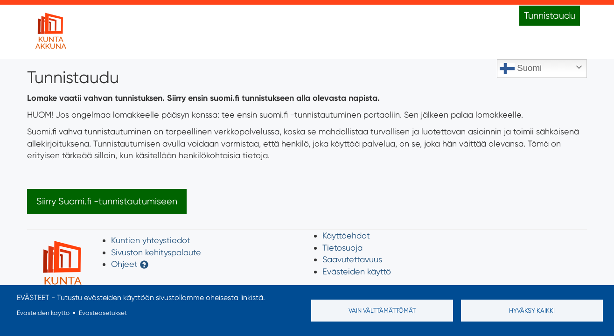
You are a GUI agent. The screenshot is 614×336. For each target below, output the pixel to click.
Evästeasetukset (103, 312)
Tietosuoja (342, 247)
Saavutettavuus (352, 259)
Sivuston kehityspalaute (156, 252)
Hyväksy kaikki (532, 310)
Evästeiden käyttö (356, 271)
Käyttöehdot (346, 235)
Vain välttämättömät (382, 310)
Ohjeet (124, 264)
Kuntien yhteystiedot (150, 240)
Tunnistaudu (549, 15)
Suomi (521, 68)
